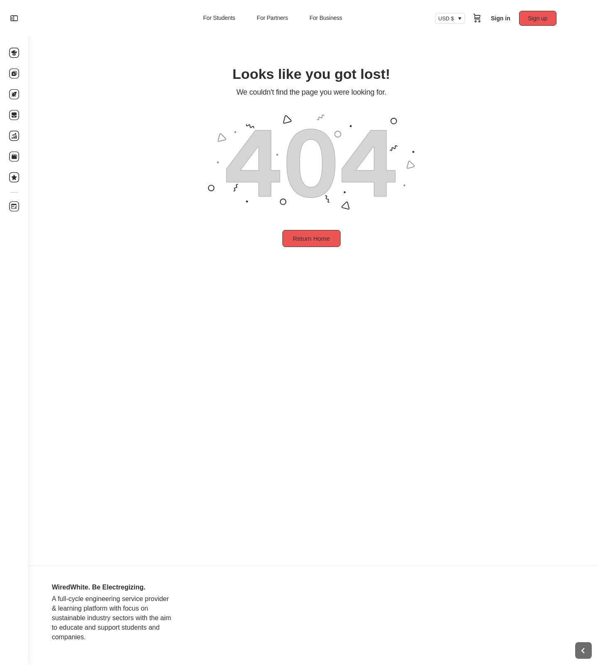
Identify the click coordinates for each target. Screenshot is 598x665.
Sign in (502, 18)
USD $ (448, 18)
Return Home (312, 238)
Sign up (539, 18)
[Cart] (478, 18)
